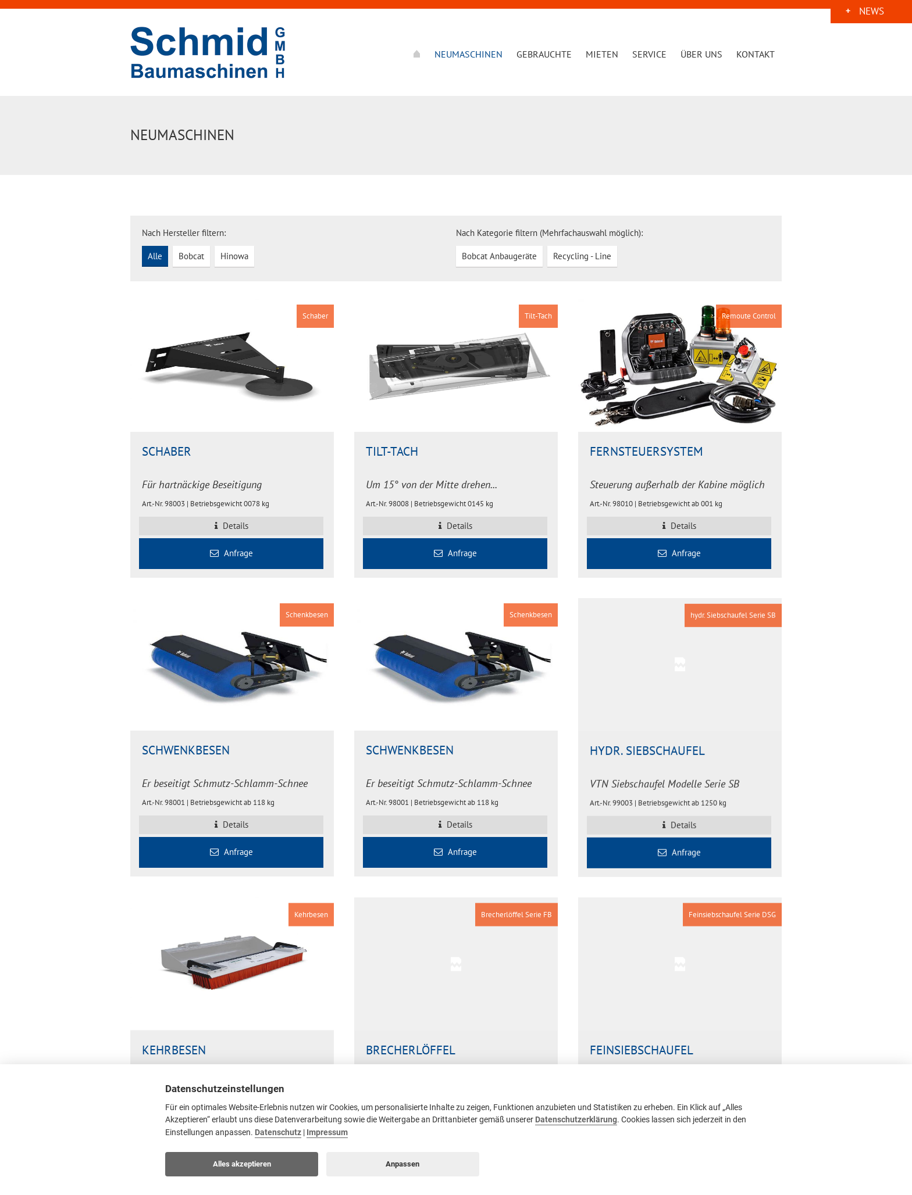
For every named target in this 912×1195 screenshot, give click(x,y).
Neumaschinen (468, 54)
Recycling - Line (582, 256)
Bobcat (191, 256)
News (871, 13)
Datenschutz (278, 1132)
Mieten (602, 54)
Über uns (701, 54)
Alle (155, 256)
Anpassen (402, 1164)
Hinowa (234, 256)
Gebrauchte (544, 54)
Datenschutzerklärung (576, 1120)
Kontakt (755, 54)
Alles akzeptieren (242, 1164)
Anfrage (231, 553)
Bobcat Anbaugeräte (499, 256)
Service (649, 54)
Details (231, 525)
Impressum (327, 1132)
